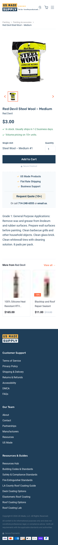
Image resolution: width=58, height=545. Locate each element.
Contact (6, 420)
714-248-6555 (26, 203)
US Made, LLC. (24, 516)
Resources (8, 437)
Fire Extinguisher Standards (17, 480)
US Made (7, 442)
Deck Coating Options (14, 491)
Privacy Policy (10, 366)
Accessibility (9, 382)
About (5, 414)
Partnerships (9, 426)
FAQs (5, 394)
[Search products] (40, 7)
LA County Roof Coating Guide (19, 485)
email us (42, 203)
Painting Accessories (22, 22)
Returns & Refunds (12, 377)
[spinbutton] (50, 149)
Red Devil (7, 113)
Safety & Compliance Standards (19, 474)
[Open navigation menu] (52, 7)
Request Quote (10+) (29, 196)
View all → (50, 265)
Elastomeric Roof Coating (16, 496)
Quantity (49, 143)
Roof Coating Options (14, 502)
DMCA (5, 388)
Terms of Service (11, 360)
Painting (6, 22)
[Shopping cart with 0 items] (46, 7)
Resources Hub (10, 463)
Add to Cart (29, 159)
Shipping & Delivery (13, 371)
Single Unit (7, 143)
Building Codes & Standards (17, 469)
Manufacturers (10, 431)
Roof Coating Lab (12, 507)
